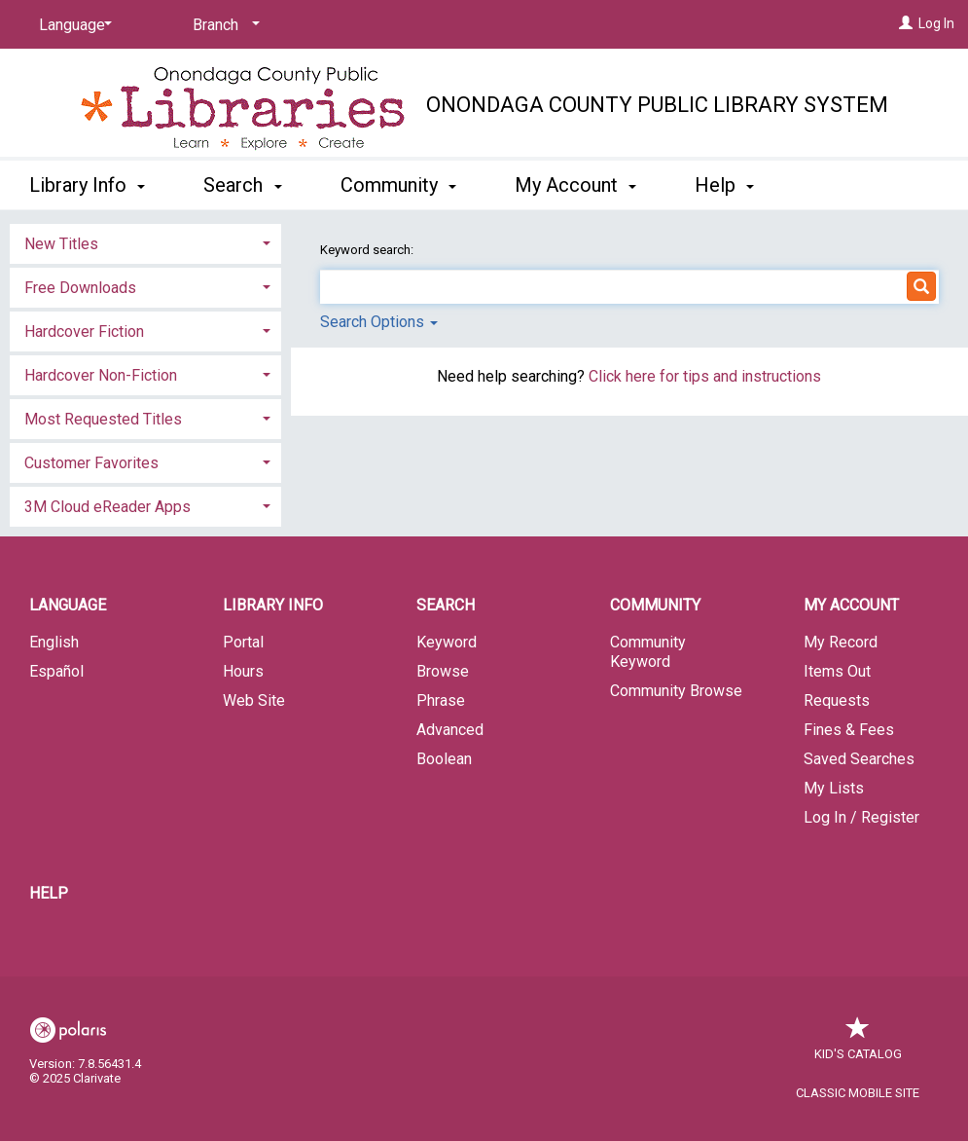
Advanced (450, 729)
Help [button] (724, 185)
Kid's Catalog (858, 1044)
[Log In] (906, 23)
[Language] (72, 25)
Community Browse (676, 690)
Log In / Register (861, 817)
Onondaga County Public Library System (657, 104)
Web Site (254, 700)
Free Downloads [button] (80, 287)
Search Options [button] (379, 322)
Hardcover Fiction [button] (84, 331)
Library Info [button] (87, 185)
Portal (243, 642)
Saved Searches (859, 759)
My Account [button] (575, 185)
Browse (442, 671)
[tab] (145, 242)
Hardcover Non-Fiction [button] (100, 375)
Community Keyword (648, 652)
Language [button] (67, 605)
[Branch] (223, 25)
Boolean (444, 759)
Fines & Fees (849, 729)
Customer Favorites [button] (91, 463)
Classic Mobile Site (857, 1093)
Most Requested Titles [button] (103, 419)
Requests (837, 700)
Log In (936, 23)
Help (48, 893)
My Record (841, 642)
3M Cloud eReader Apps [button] (107, 506)
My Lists (834, 788)
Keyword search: (368, 249)
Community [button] (398, 185)
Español (56, 671)
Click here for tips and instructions (705, 376)
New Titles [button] (61, 244)
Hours (243, 671)
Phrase (440, 700)
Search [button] (242, 185)
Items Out (837, 671)
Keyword (446, 642)
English (54, 642)
